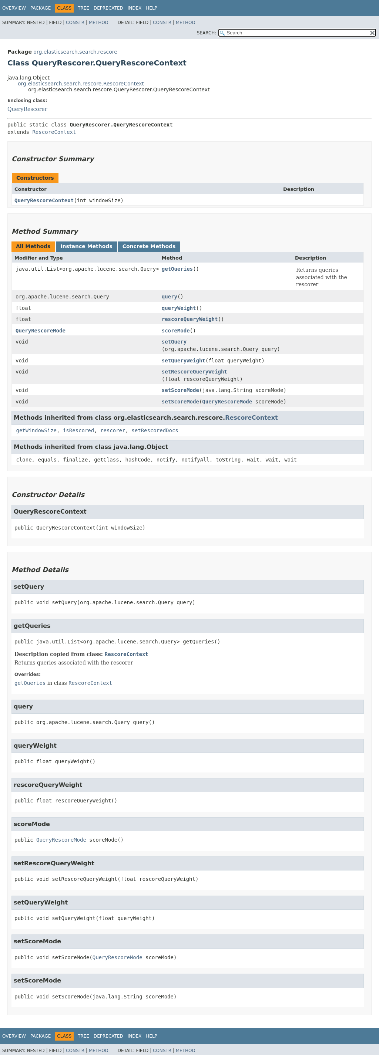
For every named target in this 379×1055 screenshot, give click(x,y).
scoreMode (176, 331)
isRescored (78, 430)
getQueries (177, 269)
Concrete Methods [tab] (149, 246)
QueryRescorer (27, 109)
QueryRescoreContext (44, 200)
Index (135, 8)
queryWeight (179, 308)
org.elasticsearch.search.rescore (75, 52)
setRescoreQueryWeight (194, 372)
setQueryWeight (183, 360)
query (169, 297)
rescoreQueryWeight (190, 319)
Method (98, 22)
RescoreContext (54, 132)
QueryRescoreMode (41, 331)
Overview (14, 8)
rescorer (112, 430)
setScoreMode (180, 390)
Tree (83, 8)
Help (151, 8)
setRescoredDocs (154, 430)
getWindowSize (36, 430)
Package (40, 8)
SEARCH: (207, 32)
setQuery (174, 342)
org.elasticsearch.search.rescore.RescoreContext (81, 84)
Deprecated (108, 8)
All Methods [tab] (33, 246)
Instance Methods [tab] (86, 246)
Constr (75, 22)
